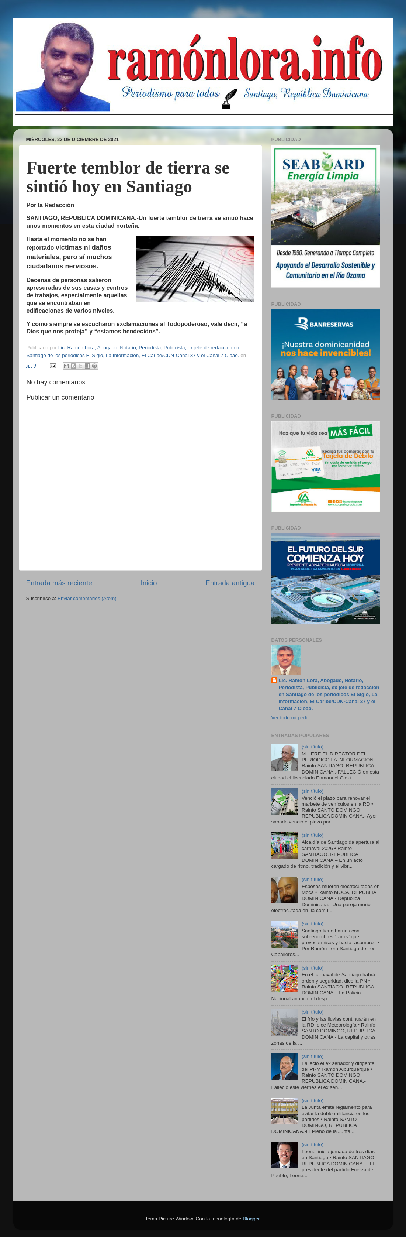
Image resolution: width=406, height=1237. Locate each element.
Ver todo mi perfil (290, 717)
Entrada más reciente (59, 583)
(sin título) (312, 747)
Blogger (251, 1218)
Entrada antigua (229, 583)
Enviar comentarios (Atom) (87, 598)
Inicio (149, 583)
